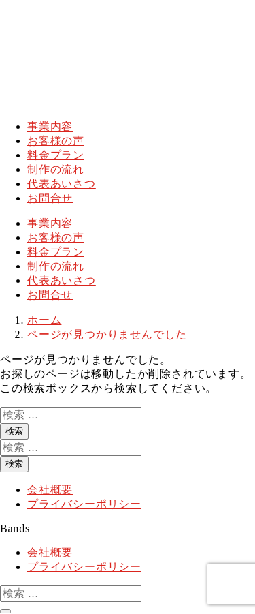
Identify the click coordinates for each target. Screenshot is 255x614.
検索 (14, 431)
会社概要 (50, 489)
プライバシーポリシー (84, 504)
